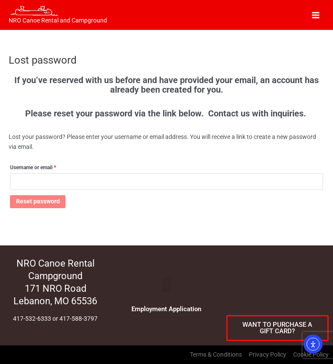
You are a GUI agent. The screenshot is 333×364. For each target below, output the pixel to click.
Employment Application (166, 309)
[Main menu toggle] (315, 14)
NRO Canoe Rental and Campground (58, 20)
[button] (166, 285)
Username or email (43, 166)
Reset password (38, 201)
